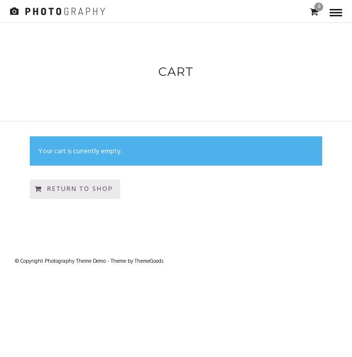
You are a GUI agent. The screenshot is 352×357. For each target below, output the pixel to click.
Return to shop (80, 189)
